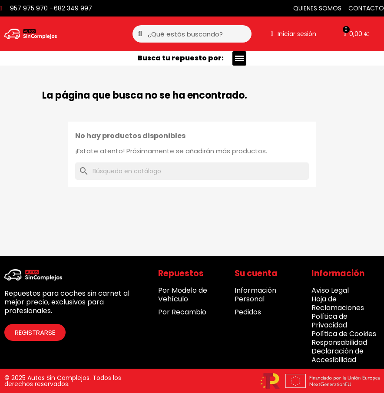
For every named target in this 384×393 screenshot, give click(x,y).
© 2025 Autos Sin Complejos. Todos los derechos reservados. (62, 380)
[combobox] (192, 34)
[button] (357, 34)
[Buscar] (192, 171)
